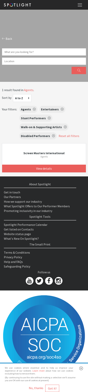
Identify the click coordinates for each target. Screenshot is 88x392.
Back (7, 39)
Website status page (17, 234)
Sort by (6, 98)
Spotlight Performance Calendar (25, 225)
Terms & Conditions (17, 252)
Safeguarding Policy (17, 266)
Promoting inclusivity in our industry (28, 211)
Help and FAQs (13, 262)
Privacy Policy (13, 257)
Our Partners (12, 197)
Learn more (38, 370)
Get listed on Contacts (19, 229)
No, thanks (36, 388)
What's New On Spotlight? (21, 238)
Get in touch (12, 192)
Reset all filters (69, 136)
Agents (28, 90)
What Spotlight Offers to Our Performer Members (37, 206)
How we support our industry (23, 201)
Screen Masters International (44, 153)
